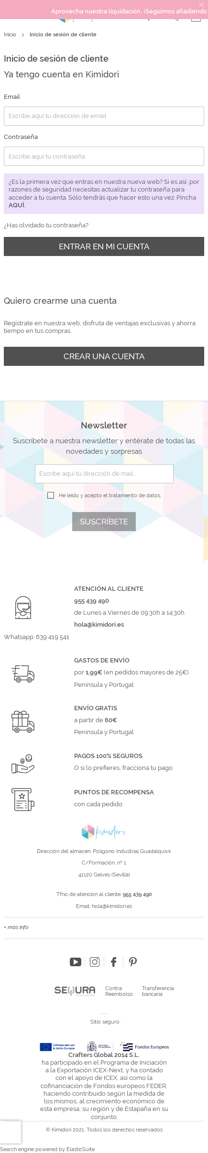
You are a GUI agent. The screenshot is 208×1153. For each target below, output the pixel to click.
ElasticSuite (80, 1149)
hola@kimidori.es (112, 906)
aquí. (17, 205)
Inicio (11, 35)
